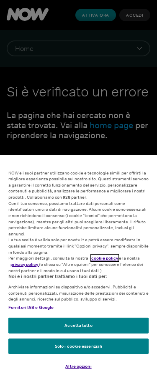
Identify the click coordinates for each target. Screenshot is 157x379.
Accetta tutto (78, 325)
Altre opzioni (78, 366)
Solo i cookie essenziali (78, 346)
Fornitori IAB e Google (31, 307)
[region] (78, 267)
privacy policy (24, 264)
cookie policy (104, 258)
